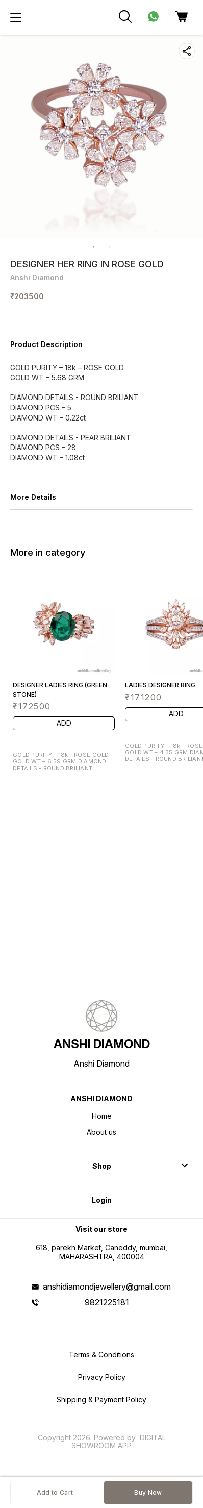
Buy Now (148, 1492)
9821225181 (107, 1302)
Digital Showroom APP (118, 1441)
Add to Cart (55, 1492)
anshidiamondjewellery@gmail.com (107, 1286)
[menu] (15, 17)
